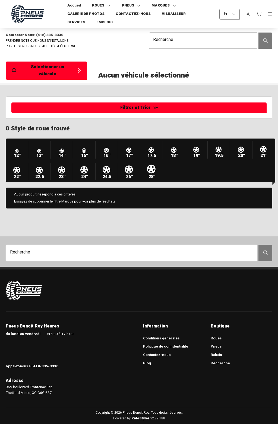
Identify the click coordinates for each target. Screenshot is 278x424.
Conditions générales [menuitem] (161, 338)
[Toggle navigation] (269, 14)
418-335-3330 (45, 366)
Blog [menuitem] (147, 363)
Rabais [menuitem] (216, 355)
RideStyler (140, 418)
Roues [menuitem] (216, 338)
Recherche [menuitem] (220, 363)
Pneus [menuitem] (216, 346)
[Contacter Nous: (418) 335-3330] (67, 35)
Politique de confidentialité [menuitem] (165, 346)
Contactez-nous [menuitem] (157, 355)
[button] (46, 71)
